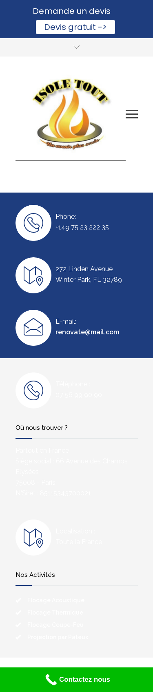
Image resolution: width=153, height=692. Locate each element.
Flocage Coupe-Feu (55, 625)
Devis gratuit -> (75, 27)
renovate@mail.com (87, 332)
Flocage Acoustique (55, 600)
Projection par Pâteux (57, 637)
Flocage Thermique (55, 612)
